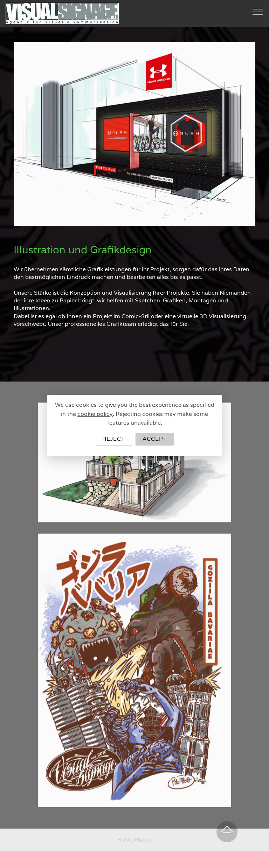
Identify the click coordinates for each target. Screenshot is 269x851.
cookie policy (95, 414)
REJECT (113, 438)
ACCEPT (155, 438)
